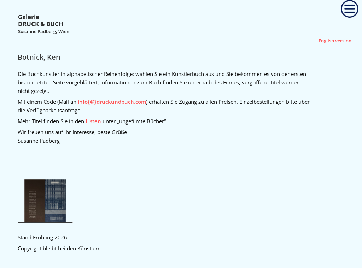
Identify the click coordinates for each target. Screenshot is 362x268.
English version (335, 40)
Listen (93, 121)
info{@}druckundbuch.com (112, 101)
